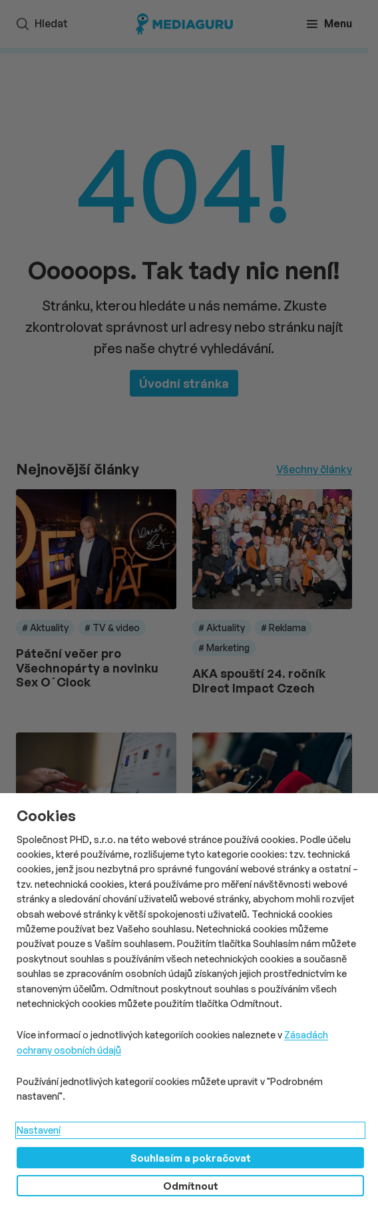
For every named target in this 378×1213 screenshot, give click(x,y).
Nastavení (39, 1130)
